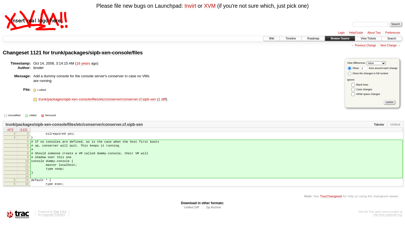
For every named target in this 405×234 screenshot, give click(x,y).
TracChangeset (331, 207)
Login (341, 32)
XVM (210, 6)
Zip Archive (213, 218)
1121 (35, 52)
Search (391, 38)
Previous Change (365, 45)
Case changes (364, 89)
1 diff (162, 99)
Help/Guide (356, 32)
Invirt (190, 6)
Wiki (271, 38)
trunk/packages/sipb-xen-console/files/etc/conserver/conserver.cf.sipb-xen (97, 99)
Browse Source (340, 38)
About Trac (374, 32)
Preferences (392, 32)
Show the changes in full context (368, 73)
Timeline (290, 38)
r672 (10, 130)
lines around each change (379, 68)
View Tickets (368, 38)
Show (353, 68)
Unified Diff (191, 218)
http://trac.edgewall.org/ (387, 226)
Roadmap (313, 38)
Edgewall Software (53, 226)
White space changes (368, 94)
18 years (83, 63)
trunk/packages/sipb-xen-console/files (97, 52)
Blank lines (362, 84)
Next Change (388, 45)
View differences (356, 63)
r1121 (23, 130)
